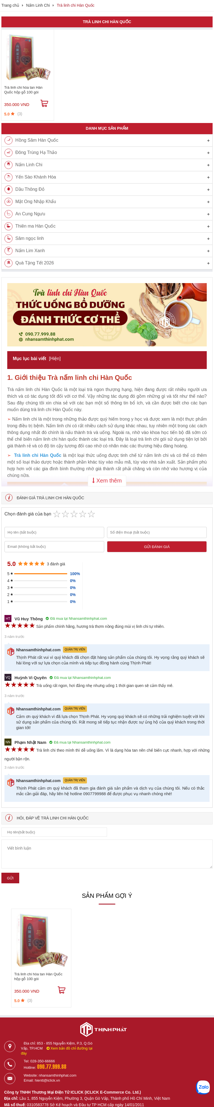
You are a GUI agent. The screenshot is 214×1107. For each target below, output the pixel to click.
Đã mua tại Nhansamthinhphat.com (76, 618)
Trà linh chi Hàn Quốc (75, 5)
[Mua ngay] (44, 103)
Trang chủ (10, 5)
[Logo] (103, 1039)
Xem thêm (107, 480)
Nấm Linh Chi (38, 5)
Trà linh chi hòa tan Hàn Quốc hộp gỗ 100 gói (23, 89)
